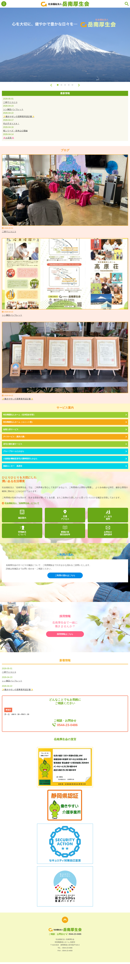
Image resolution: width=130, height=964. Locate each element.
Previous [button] (51, 85)
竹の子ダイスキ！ (11, 124)
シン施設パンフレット (13, 109)
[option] (65, 45)
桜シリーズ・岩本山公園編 (15, 131)
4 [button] (69, 85)
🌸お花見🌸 (8, 138)
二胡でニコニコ (10, 102)
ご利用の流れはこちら (65, 577)
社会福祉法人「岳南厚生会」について (20, 504)
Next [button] (79, 85)
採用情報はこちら (65, 636)
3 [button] (65, 85)
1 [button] (58, 85)
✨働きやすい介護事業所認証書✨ (19, 116)
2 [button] (61, 85)
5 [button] (72, 85)
